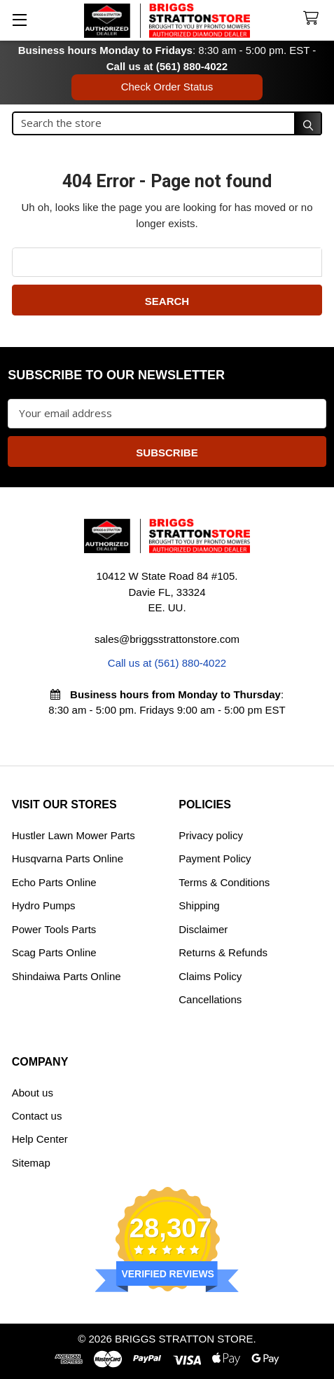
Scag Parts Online (54, 952)
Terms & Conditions (224, 882)
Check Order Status (167, 87)
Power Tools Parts (54, 929)
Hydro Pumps (44, 905)
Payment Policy (215, 858)
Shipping (199, 905)
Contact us (37, 1116)
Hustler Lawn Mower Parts (73, 835)
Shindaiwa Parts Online (66, 976)
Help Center (40, 1139)
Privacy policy (211, 835)
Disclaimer (203, 929)
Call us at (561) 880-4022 (167, 66)
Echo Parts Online (54, 882)
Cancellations (210, 999)
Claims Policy (210, 976)
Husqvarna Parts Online (67, 858)
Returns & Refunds (223, 952)
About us (32, 1093)
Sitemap (31, 1163)
